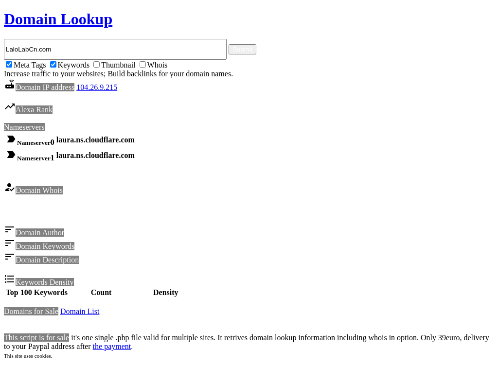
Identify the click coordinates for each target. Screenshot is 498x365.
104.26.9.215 (96, 87)
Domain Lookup (58, 19)
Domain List (79, 313)
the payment (112, 348)
